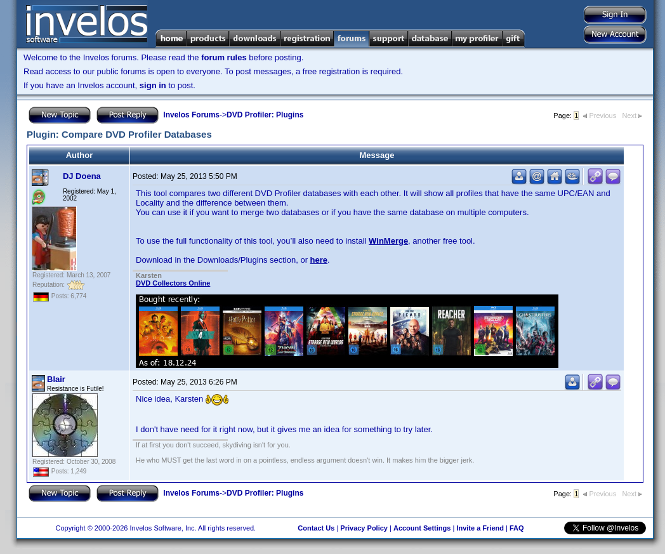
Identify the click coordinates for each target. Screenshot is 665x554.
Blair (56, 379)
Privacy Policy (364, 528)
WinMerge (388, 241)
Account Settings (422, 528)
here (318, 260)
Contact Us (316, 528)
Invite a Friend (480, 528)
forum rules (224, 57)
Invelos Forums (191, 114)
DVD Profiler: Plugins (265, 114)
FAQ (517, 528)
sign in (153, 85)
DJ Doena (82, 176)
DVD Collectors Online (173, 283)
